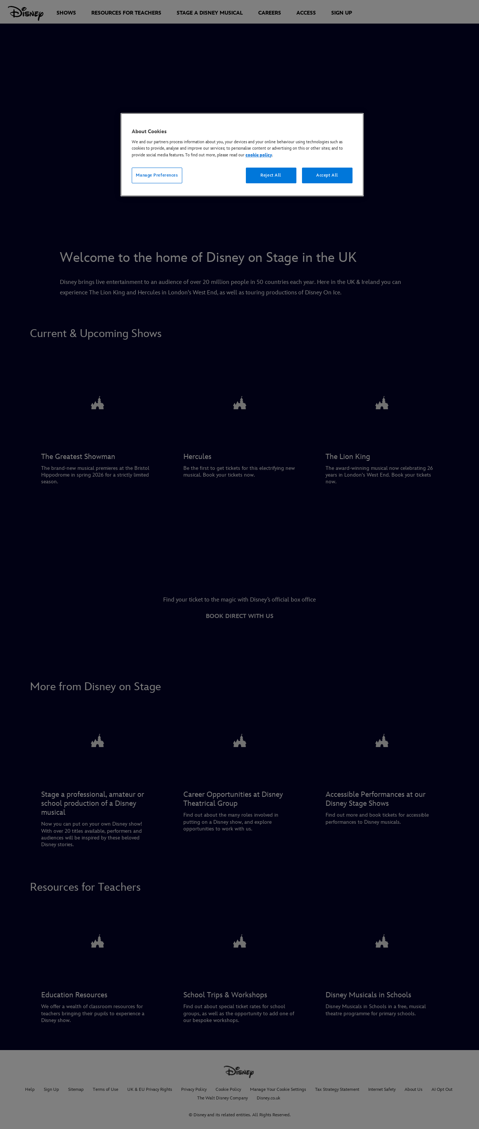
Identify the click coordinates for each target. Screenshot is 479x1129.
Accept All (327, 175)
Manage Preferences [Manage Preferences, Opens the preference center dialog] (157, 175)
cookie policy (258, 155)
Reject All (270, 175)
